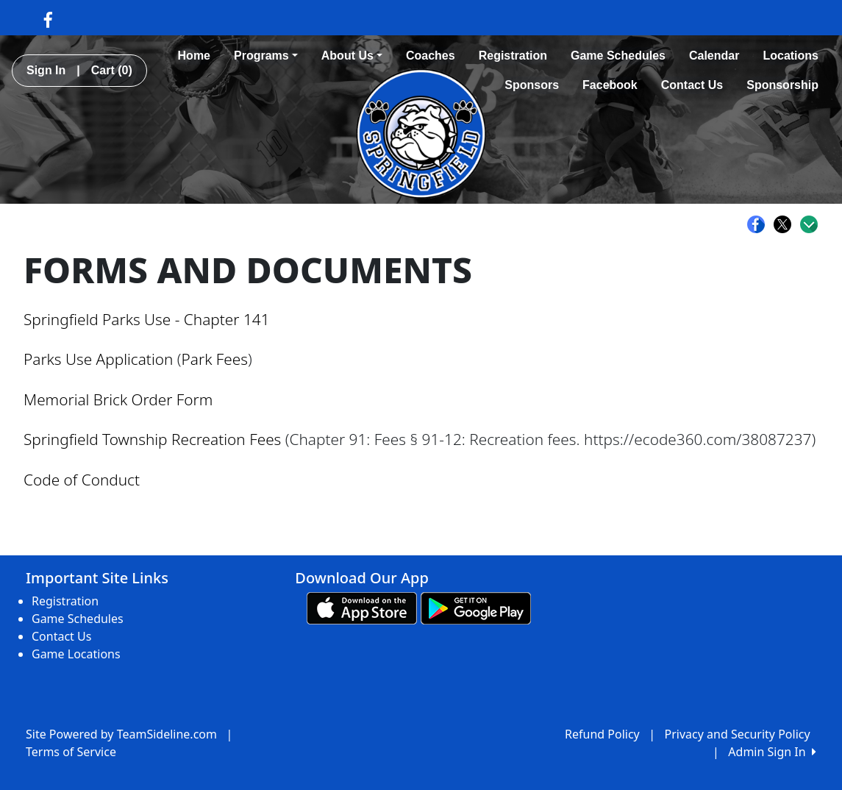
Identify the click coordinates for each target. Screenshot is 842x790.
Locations (790, 55)
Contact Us (692, 85)
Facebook (610, 85)
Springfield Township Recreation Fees (152, 439)
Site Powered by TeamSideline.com (121, 734)
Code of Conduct (82, 479)
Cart (111, 70)
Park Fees (215, 359)
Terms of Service (71, 752)
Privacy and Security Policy (737, 734)
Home (194, 55)
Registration (513, 55)
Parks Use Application (98, 359)
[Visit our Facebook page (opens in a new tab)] (48, 19)
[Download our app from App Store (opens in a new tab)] (362, 607)
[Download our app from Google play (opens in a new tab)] (476, 607)
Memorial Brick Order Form (118, 399)
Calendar (714, 55)
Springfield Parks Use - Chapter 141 (147, 319)
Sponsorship (782, 85)
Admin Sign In (772, 752)
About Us (351, 55)
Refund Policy (602, 734)
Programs (266, 55)
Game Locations (76, 654)
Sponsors (531, 85)
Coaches (430, 55)
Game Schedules (618, 55)
